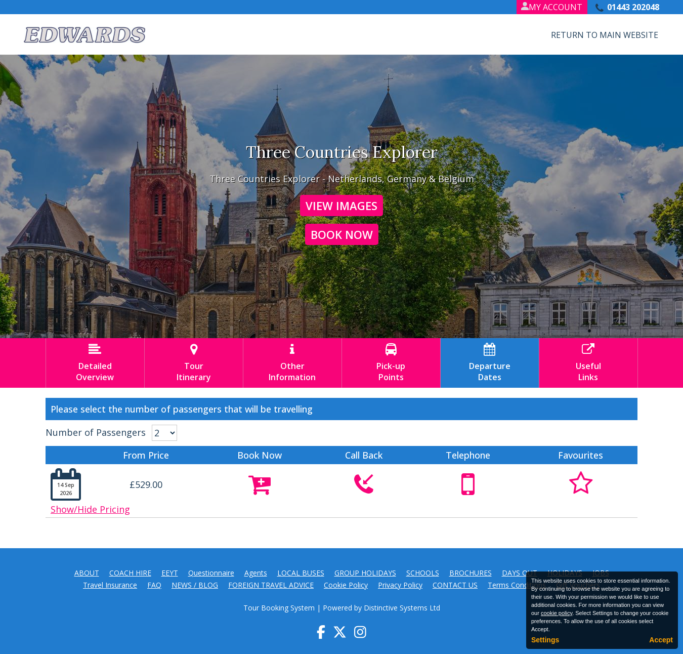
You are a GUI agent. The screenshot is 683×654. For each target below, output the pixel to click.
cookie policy (556, 613)
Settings (545, 640)
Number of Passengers (96, 432)
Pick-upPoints (391, 363)
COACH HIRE (130, 573)
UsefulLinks (588, 363)
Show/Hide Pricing (90, 509)
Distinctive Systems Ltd (402, 607)
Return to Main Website (604, 34)
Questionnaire (211, 573)
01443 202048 (633, 7)
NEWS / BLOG (195, 585)
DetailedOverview (95, 363)
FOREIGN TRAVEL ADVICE (271, 585)
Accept (661, 640)
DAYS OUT (519, 573)
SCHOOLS (422, 573)
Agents (255, 573)
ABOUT (86, 573)
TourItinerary (194, 363)
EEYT (169, 573)
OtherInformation (292, 363)
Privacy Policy (400, 585)
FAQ (154, 585)
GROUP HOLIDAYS (365, 573)
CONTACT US (455, 585)
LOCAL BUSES (300, 573)
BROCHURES (470, 573)
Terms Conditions (517, 585)
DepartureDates (490, 363)
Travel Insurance (110, 585)
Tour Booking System (279, 607)
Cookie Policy (346, 585)
